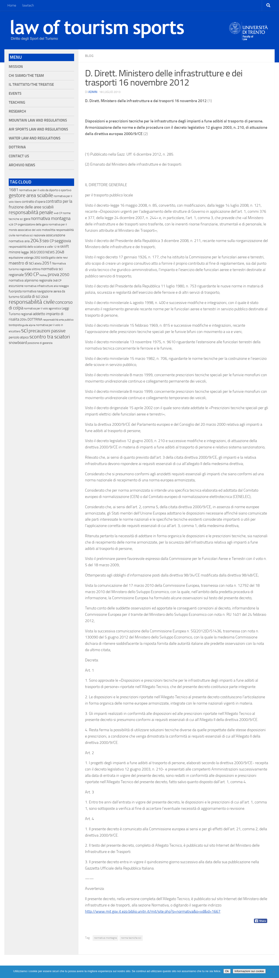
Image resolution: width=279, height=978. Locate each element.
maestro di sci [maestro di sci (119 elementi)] (21, 263)
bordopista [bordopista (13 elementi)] (15, 325)
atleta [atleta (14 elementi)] (37, 263)
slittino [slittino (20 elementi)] (36, 269)
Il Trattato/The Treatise (31, 84)
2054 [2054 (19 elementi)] (23, 319)
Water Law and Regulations (34, 138)
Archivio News (22, 165)
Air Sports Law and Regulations (38, 129)
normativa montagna (105, 937)
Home (11, 5)
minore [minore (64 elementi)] (14, 252)
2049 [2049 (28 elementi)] (44, 297)
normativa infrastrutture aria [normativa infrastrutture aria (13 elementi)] (41, 286)
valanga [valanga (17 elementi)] (29, 257)
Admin (92, 92)
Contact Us (19, 156)
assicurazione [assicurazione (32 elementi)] (55, 235)
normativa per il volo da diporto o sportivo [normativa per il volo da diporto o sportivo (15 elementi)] (45, 190)
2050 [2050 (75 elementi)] (64, 274)
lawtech (28, 5)
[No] (273, 972)
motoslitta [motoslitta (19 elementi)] (48, 230)
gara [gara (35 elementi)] (27, 219)
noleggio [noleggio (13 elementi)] (63, 286)
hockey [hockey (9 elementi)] (43, 275)
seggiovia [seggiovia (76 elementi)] (62, 240)
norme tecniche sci (131, 937)
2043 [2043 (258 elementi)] (36, 241)
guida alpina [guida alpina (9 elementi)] (28, 325)
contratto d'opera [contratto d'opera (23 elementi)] (33, 202)
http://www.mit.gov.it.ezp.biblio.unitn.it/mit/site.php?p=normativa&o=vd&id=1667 (152, 911)
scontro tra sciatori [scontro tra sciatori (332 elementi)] (49, 337)
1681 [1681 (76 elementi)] (13, 189)
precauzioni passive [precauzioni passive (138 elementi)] (47, 330)
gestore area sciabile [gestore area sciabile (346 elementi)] (31, 195)
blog (89, 56)
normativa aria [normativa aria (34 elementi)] (19, 241)
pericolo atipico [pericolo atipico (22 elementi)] (19, 337)
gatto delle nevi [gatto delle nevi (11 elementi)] (58, 257)
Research (17, 111)
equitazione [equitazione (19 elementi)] (16, 257)
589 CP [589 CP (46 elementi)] (48, 241)
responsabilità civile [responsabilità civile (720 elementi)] (32, 302)
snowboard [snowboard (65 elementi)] (18, 342)
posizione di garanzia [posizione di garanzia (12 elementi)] (39, 343)
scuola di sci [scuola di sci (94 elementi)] (30, 296)
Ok (227, 971)
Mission (16, 67)
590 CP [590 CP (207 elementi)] (31, 274)
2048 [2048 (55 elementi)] (59, 252)
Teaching (17, 102)
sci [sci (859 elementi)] (24, 330)
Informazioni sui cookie (249, 971)
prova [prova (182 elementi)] (53, 274)
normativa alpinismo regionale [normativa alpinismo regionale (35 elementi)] (30, 280)
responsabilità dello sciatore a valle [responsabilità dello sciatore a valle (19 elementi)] (31, 247)
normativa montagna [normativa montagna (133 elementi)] (50, 218)
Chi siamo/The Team (26, 76)
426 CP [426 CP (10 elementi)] (13, 224)
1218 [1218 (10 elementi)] (56, 246)
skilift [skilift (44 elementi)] (64, 246)
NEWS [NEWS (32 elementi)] (50, 252)
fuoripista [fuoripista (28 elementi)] (15, 291)
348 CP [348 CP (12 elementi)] (57, 280)
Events (15, 93)
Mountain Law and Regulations (38, 120)
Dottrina (17, 147)
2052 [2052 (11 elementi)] (37, 257)
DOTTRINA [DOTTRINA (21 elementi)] (34, 319)
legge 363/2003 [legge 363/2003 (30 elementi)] (33, 252)
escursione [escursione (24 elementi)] (16, 286)
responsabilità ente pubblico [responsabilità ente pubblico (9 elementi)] (58, 319)
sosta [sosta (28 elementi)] (44, 257)
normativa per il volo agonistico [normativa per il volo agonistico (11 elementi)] (42, 308)
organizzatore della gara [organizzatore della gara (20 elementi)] (33, 224)
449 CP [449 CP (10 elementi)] (58, 213)
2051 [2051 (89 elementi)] (47, 263)
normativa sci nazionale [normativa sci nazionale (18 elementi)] (30, 235)
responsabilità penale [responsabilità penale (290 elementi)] (31, 212)
